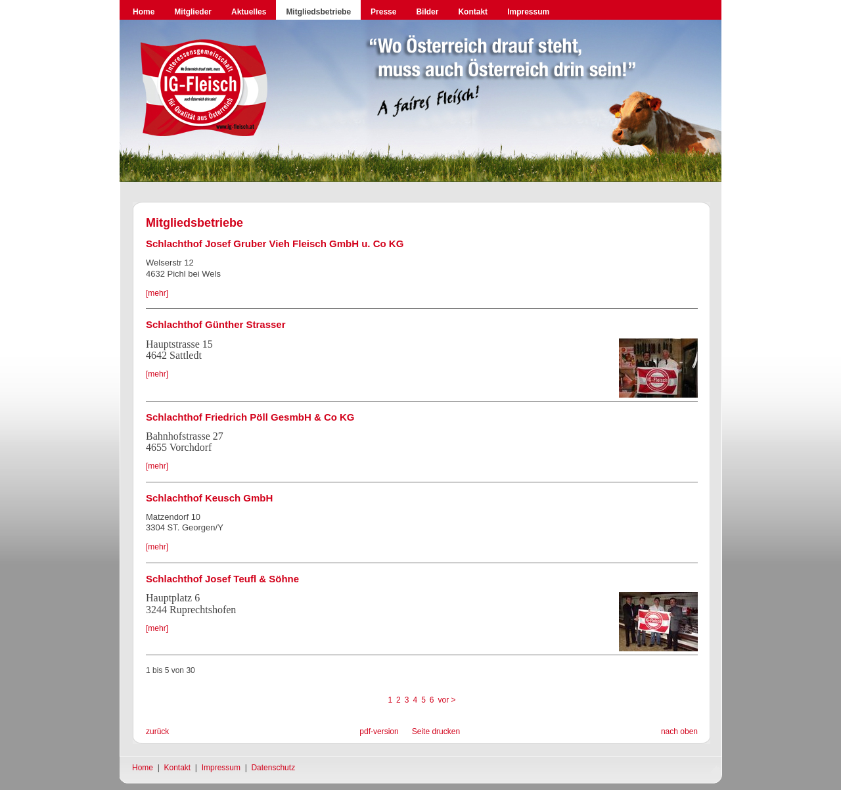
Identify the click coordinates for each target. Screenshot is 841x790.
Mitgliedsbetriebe (318, 11)
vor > (447, 700)
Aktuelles (248, 11)
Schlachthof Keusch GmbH (209, 497)
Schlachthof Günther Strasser (216, 324)
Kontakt (473, 11)
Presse (383, 11)
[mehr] (157, 293)
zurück (157, 731)
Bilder (427, 11)
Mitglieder (193, 11)
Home (143, 11)
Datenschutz (273, 767)
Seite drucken (436, 731)
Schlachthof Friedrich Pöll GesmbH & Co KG (250, 417)
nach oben (679, 731)
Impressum (528, 11)
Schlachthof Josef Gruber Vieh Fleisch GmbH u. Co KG (274, 243)
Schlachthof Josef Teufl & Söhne (222, 578)
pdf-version (378, 731)
